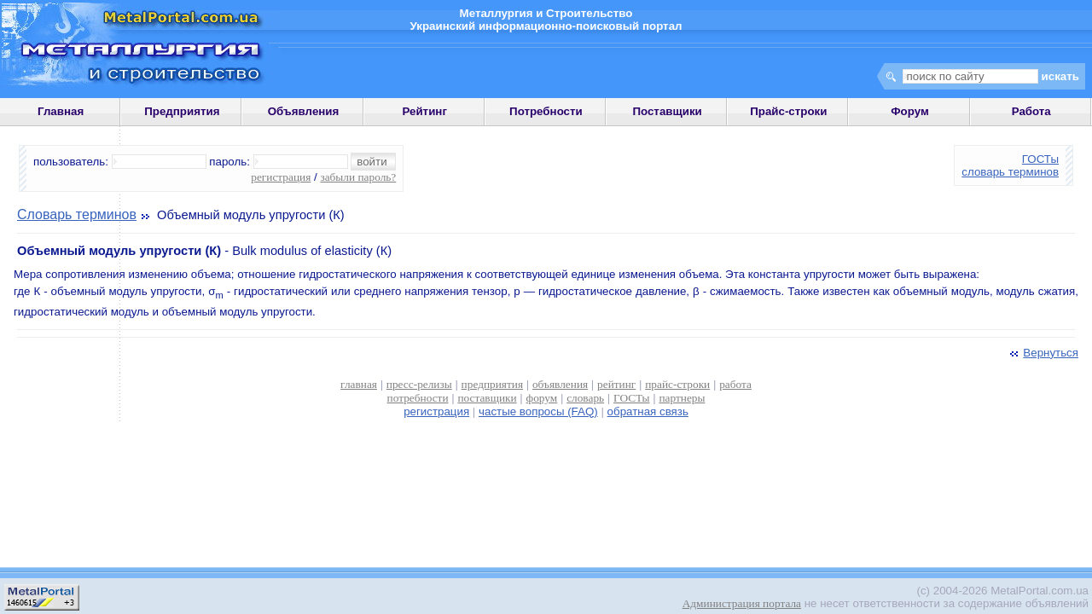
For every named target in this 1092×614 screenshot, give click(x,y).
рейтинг (616, 384)
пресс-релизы (419, 384)
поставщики (486, 397)
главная (358, 384)
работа (735, 384)
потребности (418, 397)
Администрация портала (741, 603)
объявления (560, 384)
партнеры (682, 397)
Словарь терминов (76, 214)
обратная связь (647, 411)
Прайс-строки (788, 111)
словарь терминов (1010, 171)
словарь (585, 397)
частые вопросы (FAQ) (538, 411)
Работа (1031, 111)
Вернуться (1042, 352)
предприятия (492, 384)
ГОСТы (1040, 159)
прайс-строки (677, 384)
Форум (910, 111)
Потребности (546, 111)
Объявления (304, 111)
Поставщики (666, 111)
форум (542, 397)
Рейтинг (424, 111)
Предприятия (181, 111)
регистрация (281, 177)
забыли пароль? (358, 177)
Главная (61, 111)
